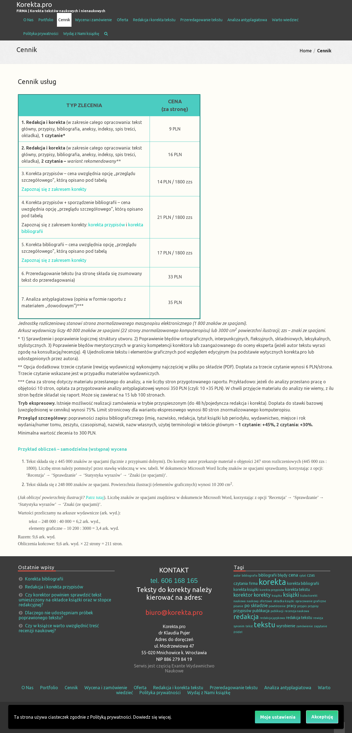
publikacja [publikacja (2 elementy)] (261, 611)
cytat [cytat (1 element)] (302, 575)
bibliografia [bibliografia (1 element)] (249, 575)
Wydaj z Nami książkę (81, 33)
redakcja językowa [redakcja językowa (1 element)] (272, 618)
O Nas (28, 20)
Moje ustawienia (277, 717)
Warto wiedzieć (285, 20)
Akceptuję (322, 716)
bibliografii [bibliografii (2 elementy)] (267, 575)
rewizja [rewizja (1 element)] (318, 618)
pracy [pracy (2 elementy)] (291, 606)
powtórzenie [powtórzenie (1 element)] (277, 606)
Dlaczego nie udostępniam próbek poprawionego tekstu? (56, 615)
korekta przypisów (106, 224)
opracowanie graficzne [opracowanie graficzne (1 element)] (310, 601)
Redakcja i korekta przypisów (54, 586)
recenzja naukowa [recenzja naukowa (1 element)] (297, 611)
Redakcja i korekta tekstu (154, 20)
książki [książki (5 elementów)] (291, 595)
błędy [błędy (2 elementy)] (282, 575)
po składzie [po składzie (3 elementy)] (256, 605)
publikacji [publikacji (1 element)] (277, 611)
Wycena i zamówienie (93, 20)
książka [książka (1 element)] (277, 595)
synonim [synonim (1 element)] (238, 626)
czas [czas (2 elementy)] (311, 575)
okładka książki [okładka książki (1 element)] (283, 601)
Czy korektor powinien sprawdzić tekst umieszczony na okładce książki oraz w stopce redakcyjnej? (65, 599)
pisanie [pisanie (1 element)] (238, 606)
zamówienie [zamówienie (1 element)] (304, 626)
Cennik (64, 20)
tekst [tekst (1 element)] (249, 626)
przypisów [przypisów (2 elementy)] (242, 611)
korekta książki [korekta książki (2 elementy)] (245, 589)
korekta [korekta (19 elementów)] (272, 582)
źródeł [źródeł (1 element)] (237, 632)
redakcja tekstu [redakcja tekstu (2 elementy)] (299, 617)
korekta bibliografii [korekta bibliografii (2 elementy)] (303, 583)
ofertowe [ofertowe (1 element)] (266, 601)
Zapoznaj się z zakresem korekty (53, 189)
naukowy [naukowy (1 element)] (252, 601)
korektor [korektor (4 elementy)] (243, 595)
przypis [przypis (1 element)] (302, 606)
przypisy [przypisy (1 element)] (313, 606)
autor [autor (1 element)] (237, 575)
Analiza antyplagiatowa (247, 20)
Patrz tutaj (95, 497)
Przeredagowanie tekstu (201, 20)
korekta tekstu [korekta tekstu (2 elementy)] (297, 589)
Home (306, 50)
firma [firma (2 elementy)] (253, 583)
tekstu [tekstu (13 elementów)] (264, 624)
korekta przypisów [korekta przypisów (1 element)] (272, 589)
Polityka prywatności (40, 33)
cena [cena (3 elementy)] (293, 574)
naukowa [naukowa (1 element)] (239, 601)
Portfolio (45, 20)
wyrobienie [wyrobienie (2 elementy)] (285, 626)
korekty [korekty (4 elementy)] (262, 595)
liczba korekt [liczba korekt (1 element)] (308, 595)
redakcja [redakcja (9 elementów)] (246, 616)
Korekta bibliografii (44, 578)
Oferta (122, 20)
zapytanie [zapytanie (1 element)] (320, 626)
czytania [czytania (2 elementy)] (240, 583)
